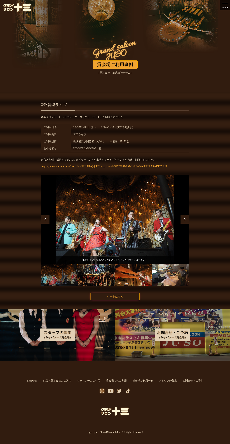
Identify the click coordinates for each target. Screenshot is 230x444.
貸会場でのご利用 (116, 382)
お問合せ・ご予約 (191, 382)
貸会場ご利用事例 (142, 382)
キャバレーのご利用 (89, 382)
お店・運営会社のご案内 (58, 382)
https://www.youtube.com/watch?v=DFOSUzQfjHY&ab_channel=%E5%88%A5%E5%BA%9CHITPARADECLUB (104, 166)
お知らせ (33, 382)
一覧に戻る (115, 298)
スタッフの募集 (167, 382)
